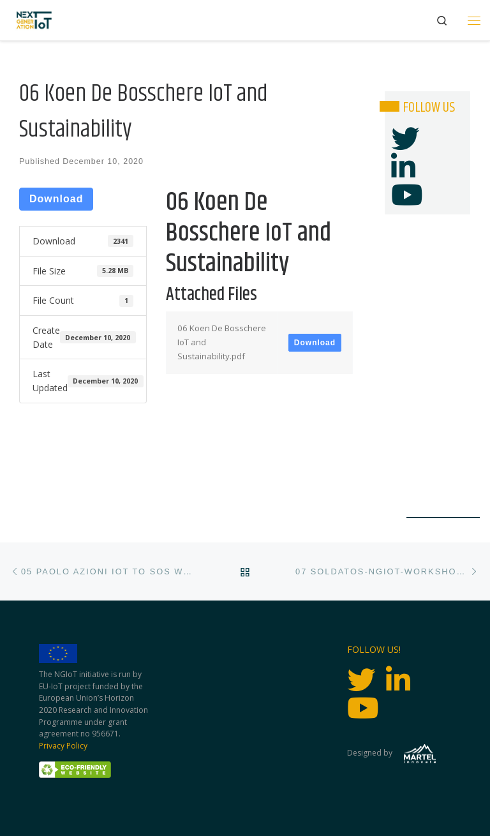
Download (56, 198)
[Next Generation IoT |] (34, 20)
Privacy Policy (63, 745)
